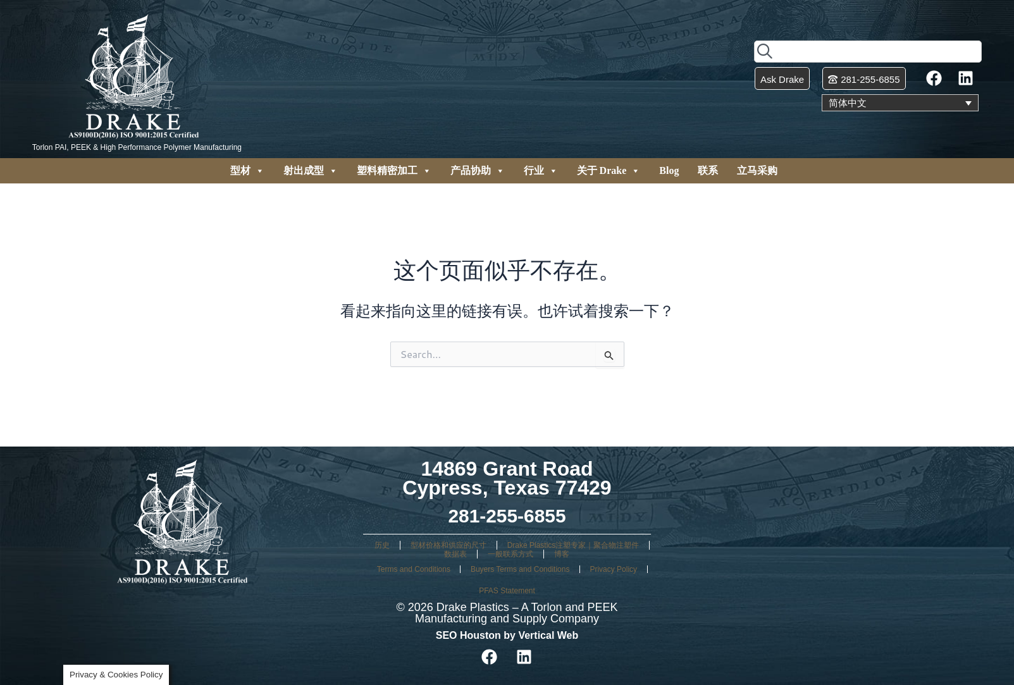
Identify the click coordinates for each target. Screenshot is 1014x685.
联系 (708, 170)
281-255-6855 (507, 515)
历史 (382, 545)
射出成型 (310, 170)
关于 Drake (609, 170)
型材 (247, 170)
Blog (669, 170)
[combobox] (868, 51)
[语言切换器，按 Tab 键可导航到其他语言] (900, 103)
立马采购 (757, 170)
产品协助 (477, 170)
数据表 (455, 554)
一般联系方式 (510, 554)
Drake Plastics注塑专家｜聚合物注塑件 (573, 545)
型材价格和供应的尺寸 (448, 545)
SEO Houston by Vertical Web (507, 635)
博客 (561, 554)
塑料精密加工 (394, 170)
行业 (541, 170)
